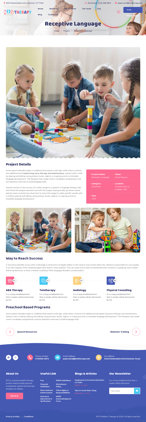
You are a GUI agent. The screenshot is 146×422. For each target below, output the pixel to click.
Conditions (28, 416)
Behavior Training (119, 332)
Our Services (70, 8)
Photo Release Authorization (46, 391)
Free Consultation (133, 10)
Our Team (86, 8)
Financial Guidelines (45, 385)
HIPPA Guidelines (63, 380)
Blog (40, 14)
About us (14, 395)
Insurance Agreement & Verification (46, 398)
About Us (53, 8)
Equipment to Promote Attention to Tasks (89, 381)
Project (66, 31)
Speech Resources (27, 332)
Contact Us (53, 14)
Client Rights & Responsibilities (63, 391)
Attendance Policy (61, 385)
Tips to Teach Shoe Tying (85, 390)
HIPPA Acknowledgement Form (64, 398)
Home (40, 8)
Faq (99, 8)
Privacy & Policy (13, 416)
